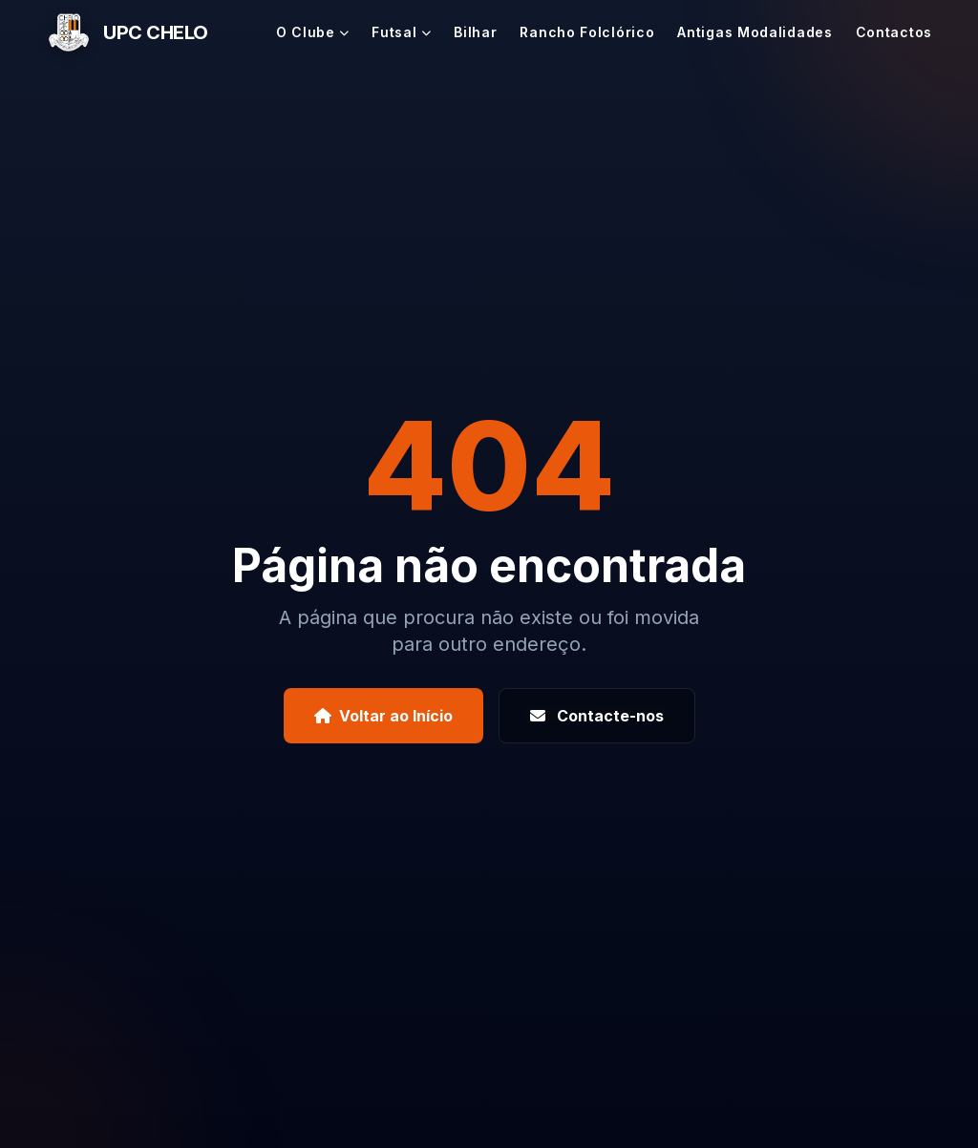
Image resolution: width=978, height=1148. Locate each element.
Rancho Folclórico (587, 32)
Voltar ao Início (383, 715)
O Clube (313, 32)
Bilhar (475, 32)
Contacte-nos (597, 715)
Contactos (894, 32)
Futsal (401, 32)
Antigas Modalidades (754, 32)
